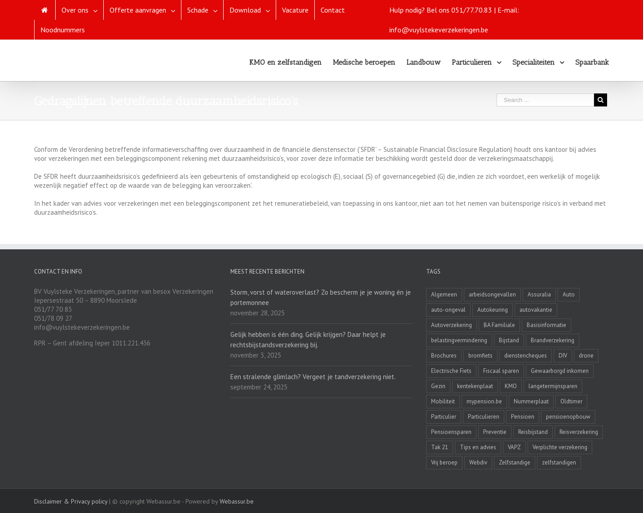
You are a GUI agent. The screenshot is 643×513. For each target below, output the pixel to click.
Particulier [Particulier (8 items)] (443, 416)
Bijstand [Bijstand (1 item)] (509, 340)
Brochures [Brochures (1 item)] (444, 355)
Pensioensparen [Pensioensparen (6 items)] (451, 432)
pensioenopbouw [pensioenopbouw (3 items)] (568, 416)
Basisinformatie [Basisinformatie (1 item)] (546, 325)
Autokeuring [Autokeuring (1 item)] (492, 310)
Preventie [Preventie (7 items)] (494, 432)
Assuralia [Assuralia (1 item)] (539, 294)
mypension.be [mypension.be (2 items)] (484, 401)
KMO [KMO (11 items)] (511, 386)
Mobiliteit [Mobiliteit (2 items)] (443, 401)
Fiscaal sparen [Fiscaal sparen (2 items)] (501, 371)
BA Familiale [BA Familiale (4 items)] (499, 325)
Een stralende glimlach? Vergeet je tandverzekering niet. (313, 376)
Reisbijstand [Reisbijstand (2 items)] (533, 432)
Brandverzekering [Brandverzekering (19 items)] (552, 340)
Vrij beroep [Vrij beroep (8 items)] (444, 462)
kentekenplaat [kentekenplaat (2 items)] (475, 386)
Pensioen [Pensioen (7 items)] (522, 416)
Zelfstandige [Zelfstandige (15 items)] (514, 462)
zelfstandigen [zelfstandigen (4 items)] (559, 462)
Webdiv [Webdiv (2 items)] (478, 462)
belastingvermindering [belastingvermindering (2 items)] (459, 340)
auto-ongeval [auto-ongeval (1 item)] (448, 310)
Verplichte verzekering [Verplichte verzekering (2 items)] (560, 447)
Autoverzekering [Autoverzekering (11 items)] (451, 325)
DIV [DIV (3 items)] (563, 355)
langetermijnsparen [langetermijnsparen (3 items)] (552, 386)
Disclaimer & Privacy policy (70, 501)
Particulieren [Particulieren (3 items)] (483, 416)
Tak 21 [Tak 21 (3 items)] (439, 447)
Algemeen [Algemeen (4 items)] (444, 294)
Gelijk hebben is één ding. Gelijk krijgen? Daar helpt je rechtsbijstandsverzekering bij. (308, 339)
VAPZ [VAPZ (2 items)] (514, 447)
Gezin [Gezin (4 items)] (438, 386)
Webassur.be (237, 501)
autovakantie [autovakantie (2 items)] (536, 310)
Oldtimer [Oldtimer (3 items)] (571, 401)
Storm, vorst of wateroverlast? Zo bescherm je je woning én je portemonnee (320, 297)
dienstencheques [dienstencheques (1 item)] (525, 355)
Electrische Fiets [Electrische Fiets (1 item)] (451, 371)
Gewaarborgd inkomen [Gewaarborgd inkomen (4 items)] (560, 371)
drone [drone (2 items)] (586, 355)
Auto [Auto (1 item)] (569, 294)
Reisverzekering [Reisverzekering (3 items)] (578, 432)
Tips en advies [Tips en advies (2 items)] (478, 447)
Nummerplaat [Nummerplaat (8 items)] (531, 401)
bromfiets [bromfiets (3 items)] (480, 355)
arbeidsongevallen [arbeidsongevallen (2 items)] (492, 294)
